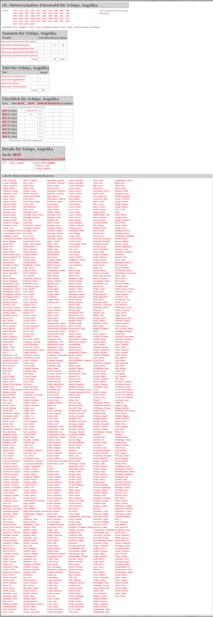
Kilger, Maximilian (55, 384)
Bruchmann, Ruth (10, 416)
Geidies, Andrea (30, 403)
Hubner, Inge (52, 249)
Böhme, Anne (8, 381)
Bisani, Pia (7, 344)
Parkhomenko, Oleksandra (80, 516)
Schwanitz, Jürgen (101, 514)
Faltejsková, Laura (31, 286)
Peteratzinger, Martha (78, 551)
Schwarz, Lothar (100, 527)
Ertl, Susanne (29, 275)
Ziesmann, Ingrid (122, 561)
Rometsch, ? (98, 310)
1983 (15, 13)
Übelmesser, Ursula (123, 307)
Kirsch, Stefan (53, 395)
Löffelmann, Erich (76, 230)
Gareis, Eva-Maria (31, 389)
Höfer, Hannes (53, 207)
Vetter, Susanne (121, 352)
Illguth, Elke (52, 286)
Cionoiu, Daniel (9, 477)
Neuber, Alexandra (76, 416)
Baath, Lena (8, 246)
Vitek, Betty (120, 360)
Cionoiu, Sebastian (11, 482)
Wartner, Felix (121, 421)
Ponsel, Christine (76, 588)
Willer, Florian (121, 500)
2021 (62, 21)
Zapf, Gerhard (121, 553)
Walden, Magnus (122, 416)
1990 (56, 13)
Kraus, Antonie (53, 493)
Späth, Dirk (119, 183)
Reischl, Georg (99, 246)
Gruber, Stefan (29, 495)
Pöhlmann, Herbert (77, 583)
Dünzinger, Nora (10, 598)
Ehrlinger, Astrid (30, 212)
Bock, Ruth (7, 368)
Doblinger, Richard (11, 553)
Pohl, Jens (73, 577)
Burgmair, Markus (10, 440)
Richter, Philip (99, 270)
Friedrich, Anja (29, 371)
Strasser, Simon (121, 244)
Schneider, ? (98, 445)
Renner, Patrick (99, 260)
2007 (38, 18)
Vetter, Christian (122, 344)
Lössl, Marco (74, 246)
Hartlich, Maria (29, 551)
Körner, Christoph (54, 453)
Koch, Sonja (52, 418)
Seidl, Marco (98, 559)
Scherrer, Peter (99, 395)
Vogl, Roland (120, 368)
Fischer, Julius (29, 318)
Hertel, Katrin (53, 188)
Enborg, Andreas (30, 254)
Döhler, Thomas (9, 561)
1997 (38, 16)
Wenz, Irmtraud (121, 458)
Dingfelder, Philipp (11, 543)
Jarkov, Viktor (53, 336)
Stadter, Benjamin (122, 196)
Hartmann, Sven (30, 561)
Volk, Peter (119, 379)
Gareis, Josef (28, 392)
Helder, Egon (29, 596)
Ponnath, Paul (74, 585)
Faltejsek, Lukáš (30, 281)
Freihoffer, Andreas (31, 355)
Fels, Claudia (28, 294)
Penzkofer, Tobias (76, 540)
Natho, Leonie (75, 395)
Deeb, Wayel (8, 522)
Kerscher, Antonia (54, 373)
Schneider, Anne (100, 448)
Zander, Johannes (122, 551)
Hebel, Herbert (29, 580)
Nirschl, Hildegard (76, 442)
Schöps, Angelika (16, 163)
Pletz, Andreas (75, 575)
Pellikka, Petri (75, 532)
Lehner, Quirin (75, 191)
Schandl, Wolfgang (101, 355)
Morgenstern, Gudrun (78, 352)
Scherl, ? (97, 389)
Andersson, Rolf (10, 220)
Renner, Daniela (100, 257)
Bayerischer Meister (10, 83)
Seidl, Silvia (98, 564)
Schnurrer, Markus (101, 453)
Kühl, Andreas (53, 540)
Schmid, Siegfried (101, 429)
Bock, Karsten (9, 365)
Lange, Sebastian (54, 590)
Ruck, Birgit (98, 326)
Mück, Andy (74, 358)
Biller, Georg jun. (10, 336)
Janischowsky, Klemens (57, 328)
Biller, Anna (8, 334)
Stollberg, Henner (122, 230)
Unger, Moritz (121, 315)
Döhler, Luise (8, 559)
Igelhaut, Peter (53, 283)
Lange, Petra (52, 588)
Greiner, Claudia (30, 469)
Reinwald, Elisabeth (101, 241)
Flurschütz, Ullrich (31, 339)
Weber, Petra (120, 424)
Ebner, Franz (28, 188)
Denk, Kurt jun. (9, 530)
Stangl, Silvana (121, 204)
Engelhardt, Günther (32, 265)
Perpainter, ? (74, 543)
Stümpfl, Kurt (121, 257)
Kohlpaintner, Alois (55, 426)
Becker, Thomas (9, 299)
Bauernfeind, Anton (11, 283)
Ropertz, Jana (99, 313)
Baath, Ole (7, 249)
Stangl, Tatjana (121, 207)
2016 (32, 21)
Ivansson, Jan (53, 302)
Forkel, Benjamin (30, 344)
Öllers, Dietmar (75, 498)
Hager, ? (26, 516)
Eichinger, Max (29, 230)
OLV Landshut (48, 163)
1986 (32, 13)
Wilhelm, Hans (121, 495)
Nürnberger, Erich (76, 466)
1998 (44, 16)
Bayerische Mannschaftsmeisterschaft (18, 48)
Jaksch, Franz (53, 315)
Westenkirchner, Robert (125, 471)
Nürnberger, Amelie (77, 463)
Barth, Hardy (8, 262)
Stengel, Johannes (122, 220)
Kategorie (23, 27)
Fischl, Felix (28, 331)
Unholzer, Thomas (122, 320)
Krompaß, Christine (55, 524)
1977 (38, 10)
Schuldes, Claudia (101, 500)
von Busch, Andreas (123, 381)
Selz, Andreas (99, 572)
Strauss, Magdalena (123, 246)
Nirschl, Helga (75, 440)
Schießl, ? (97, 400)
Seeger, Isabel (99, 553)
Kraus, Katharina (54, 495)
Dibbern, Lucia (9, 538)
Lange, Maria (53, 583)
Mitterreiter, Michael (77, 342)
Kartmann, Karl (53, 363)
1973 (15, 10)
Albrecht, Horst (9, 207)
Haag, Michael (29, 503)
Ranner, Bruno (99, 212)
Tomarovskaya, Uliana (124, 289)
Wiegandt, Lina (121, 477)
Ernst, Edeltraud (30, 273)
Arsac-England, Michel (12, 230)
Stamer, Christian (122, 199)
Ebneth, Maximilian (31, 196)
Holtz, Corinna (53, 222)
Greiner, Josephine (31, 471)
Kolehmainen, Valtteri (56, 437)
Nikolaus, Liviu (75, 437)
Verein (38, 27)
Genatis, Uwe (29, 418)
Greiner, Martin (30, 474)
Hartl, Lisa (27, 545)
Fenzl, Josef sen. (30, 302)
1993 (15, 16)
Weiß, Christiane (122, 445)
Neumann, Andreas (77, 424)
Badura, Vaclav (9, 260)
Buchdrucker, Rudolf (12, 429)
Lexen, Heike (74, 212)
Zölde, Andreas (121, 580)
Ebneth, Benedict (30, 193)
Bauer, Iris (7, 275)
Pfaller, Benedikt (76, 561)
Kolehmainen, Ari (54, 432)
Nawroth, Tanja (75, 408)
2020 (56, 21)
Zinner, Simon (121, 577)
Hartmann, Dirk (30, 556)
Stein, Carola (120, 209)
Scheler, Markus (100, 381)
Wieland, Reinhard (123, 485)
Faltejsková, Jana (30, 283)
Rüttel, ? (96, 331)
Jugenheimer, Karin (55, 344)
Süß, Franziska (121, 265)
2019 (50, 21)
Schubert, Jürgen (100, 490)
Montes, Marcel (75, 350)
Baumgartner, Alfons (11, 289)
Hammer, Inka (29, 527)
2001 (62, 16)
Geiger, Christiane (31, 405)
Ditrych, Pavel (9, 551)
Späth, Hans (120, 185)
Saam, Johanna (99, 334)
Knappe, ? (51, 408)
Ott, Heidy (73, 511)
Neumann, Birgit (76, 426)
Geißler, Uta (28, 416)
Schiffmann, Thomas (102, 408)
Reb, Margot (98, 225)
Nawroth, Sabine (76, 405)
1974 (21, 10)
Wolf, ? (118, 519)
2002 (67, 16)
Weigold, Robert (122, 437)
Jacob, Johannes (54, 307)
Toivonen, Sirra (121, 286)
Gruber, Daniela (30, 493)
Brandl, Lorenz (9, 405)
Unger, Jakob (120, 313)
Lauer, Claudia (53, 598)
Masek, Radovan (76, 286)
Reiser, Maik (98, 252)
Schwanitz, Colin (100, 511)
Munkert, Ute (74, 376)
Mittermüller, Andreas (78, 339)
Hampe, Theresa (30, 532)
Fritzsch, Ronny (30, 376)
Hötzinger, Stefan (54, 236)
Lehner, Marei (75, 188)
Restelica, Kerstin (100, 262)
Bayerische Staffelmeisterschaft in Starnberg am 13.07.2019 (33, 159)
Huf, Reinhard (53, 254)
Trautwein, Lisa (121, 297)
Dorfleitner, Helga (10, 567)
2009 (50, 18)
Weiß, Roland (120, 450)
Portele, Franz (74, 590)
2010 (56, 18)
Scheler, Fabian (99, 373)
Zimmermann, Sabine (124, 572)
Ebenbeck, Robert (10, 604)
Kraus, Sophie (53, 500)
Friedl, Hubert (29, 365)
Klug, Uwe (51, 405)
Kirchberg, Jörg (53, 389)
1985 (27, 13)
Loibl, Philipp (74, 233)
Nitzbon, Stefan (75, 453)
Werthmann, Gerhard (124, 469)
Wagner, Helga (121, 405)
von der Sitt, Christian (124, 392)
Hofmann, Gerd (53, 215)
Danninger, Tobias (10, 514)
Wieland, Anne (121, 479)
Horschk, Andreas (54, 230)
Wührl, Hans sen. (122, 540)
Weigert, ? (119, 434)
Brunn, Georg (8, 421)
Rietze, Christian (100, 278)
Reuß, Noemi (98, 265)
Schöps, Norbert (100, 466)
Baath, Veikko (9, 252)
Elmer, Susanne (30, 252)
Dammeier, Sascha (10, 506)
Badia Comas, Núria (11, 254)
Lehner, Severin (75, 193)
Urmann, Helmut (122, 323)
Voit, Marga (120, 373)
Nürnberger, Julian (76, 469)
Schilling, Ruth (99, 413)
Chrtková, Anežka (10, 474)
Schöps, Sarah (99, 471)
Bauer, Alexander (10, 273)
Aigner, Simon (9, 199)
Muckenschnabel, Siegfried (80, 360)
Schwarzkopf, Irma (101, 532)
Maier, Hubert (75, 273)
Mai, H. (72, 267)
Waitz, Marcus (121, 413)
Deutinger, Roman (10, 535)
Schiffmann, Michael (102, 405)
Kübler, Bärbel (53, 532)
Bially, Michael (9, 331)
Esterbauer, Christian (32, 278)
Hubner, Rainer (53, 252)
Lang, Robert (52, 577)
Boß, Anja (7, 403)
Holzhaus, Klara (54, 225)
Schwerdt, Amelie (100, 543)
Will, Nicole (120, 498)
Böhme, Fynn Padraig (12, 384)
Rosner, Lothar (99, 318)
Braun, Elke (8, 410)
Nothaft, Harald (75, 458)
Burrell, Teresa (9, 445)
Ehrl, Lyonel (28, 209)
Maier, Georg (74, 270)
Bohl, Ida (7, 373)
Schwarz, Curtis (100, 524)
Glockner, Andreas (31, 440)
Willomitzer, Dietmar (124, 508)
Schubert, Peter (99, 495)
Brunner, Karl (8, 426)
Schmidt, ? (97, 434)
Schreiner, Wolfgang (101, 487)
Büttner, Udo (8, 450)
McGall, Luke (74, 310)
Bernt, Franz (8, 318)
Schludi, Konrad (100, 421)
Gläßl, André (28, 437)
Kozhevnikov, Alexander (57, 461)
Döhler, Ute (8, 564)
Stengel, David (121, 217)
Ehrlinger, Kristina (31, 217)
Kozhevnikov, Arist (55, 463)
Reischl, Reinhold (100, 249)
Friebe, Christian (30, 360)
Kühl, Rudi (51, 543)
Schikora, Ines (99, 410)
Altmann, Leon (9, 212)
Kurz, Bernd (52, 564)
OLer (15, 27)
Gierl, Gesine (29, 426)
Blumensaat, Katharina (12, 358)
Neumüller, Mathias (77, 434)
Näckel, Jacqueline (77, 384)
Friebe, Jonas (28, 363)
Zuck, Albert (120, 596)
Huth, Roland (53, 278)
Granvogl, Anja (29, 453)
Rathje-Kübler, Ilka (101, 215)
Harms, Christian (30, 543)
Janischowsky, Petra (55, 334)
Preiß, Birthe (74, 598)
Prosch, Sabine (75, 609)
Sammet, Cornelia (101, 336)
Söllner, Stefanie (100, 606)
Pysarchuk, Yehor (100, 199)
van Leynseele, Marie (124, 328)
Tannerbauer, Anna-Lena (125, 273)
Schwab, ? (97, 508)
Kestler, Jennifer (54, 381)
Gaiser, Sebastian (30, 387)
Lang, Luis (51, 575)
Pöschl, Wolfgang (76, 596)
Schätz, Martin (99, 365)
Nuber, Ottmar (75, 461)
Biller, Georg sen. (10, 339)
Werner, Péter (120, 463)
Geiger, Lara (28, 408)
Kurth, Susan (52, 561)
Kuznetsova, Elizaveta (56, 569)
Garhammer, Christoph (33, 395)
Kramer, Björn (53, 479)
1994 (21, 16)
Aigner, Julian (9, 196)
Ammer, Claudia (10, 217)
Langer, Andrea (53, 593)
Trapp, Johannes (122, 294)
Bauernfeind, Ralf (10, 286)
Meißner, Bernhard (77, 318)
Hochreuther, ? (53, 204)
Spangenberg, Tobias (123, 180)
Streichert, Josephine (123, 252)
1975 (27, 10)
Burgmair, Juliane (10, 437)
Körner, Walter (53, 458)
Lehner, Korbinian (76, 185)
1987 (38, 13)
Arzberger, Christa (10, 236)
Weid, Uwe (119, 432)
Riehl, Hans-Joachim (102, 275)
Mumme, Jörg (74, 371)
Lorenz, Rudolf (75, 238)
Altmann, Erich (9, 209)
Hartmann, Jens (30, 559)
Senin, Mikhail (99, 575)
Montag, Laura (75, 347)
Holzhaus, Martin (54, 228)
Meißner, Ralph (75, 323)
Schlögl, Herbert (100, 418)
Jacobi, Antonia (53, 310)
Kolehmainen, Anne (55, 429)
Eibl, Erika (28, 220)
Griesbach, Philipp (31, 477)
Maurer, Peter (74, 305)
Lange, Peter (52, 585)
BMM (41, 103)
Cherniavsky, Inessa (11, 469)
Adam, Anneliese (10, 185)
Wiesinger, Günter (122, 487)
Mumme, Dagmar (76, 368)
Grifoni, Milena (30, 479)
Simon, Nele (98, 590)
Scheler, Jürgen (99, 376)
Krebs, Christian (54, 503)
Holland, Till (52, 220)
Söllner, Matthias (100, 598)
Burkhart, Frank (9, 442)
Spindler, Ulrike (121, 191)
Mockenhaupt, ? (75, 344)
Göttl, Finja (28, 445)
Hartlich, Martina (30, 553)
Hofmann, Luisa (54, 217)
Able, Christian (9, 180)
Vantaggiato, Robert (123, 331)
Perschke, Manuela (77, 545)
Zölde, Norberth (121, 583)
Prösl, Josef (98, 183)
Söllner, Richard (100, 601)
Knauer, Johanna (54, 413)
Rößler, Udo (98, 315)
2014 (21, 21)
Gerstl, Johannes (30, 421)
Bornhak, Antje (9, 397)
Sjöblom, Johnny (100, 596)
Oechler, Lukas (75, 479)
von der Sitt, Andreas (124, 389)
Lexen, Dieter (74, 204)
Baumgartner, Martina (12, 294)
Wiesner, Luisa (121, 493)
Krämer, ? (51, 469)
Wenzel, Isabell (121, 461)
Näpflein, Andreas (76, 387)
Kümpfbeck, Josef (54, 556)
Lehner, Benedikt (76, 183)
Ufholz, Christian (122, 310)
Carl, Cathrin (8, 453)
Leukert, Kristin (75, 201)
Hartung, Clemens (31, 567)
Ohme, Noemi (75, 490)
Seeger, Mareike (100, 556)
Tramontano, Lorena (123, 291)
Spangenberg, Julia (101, 612)
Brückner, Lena (9, 418)
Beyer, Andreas (9, 326)
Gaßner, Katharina (31, 400)
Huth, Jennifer (53, 273)
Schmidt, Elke (99, 437)
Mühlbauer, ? (74, 363)
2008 (44, 18)
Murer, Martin (75, 381)
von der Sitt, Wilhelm (124, 397)
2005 (27, 18)
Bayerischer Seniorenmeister (14, 86)
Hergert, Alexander (31, 612)
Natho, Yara (74, 400)
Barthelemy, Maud (10, 265)
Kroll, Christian (53, 519)
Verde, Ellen (120, 334)
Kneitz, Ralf (52, 416)
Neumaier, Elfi (75, 418)
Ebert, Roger (28, 185)
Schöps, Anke (99, 463)
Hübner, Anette (53, 246)
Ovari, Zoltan (74, 514)
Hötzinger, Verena (54, 238)
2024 (21, 24)
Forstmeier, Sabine (31, 347)
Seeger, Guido (99, 548)
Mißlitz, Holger (75, 336)
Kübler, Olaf (52, 538)
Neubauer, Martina (76, 413)
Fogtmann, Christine (32, 342)
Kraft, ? (50, 466)
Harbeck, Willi (29, 540)
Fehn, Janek (28, 291)
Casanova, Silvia (10, 463)
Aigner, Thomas (9, 201)
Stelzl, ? (118, 212)
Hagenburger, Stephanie (33, 514)
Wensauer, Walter (122, 455)
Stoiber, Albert (121, 225)
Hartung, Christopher (32, 564)
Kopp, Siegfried (54, 445)
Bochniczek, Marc (10, 360)
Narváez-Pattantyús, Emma (80, 389)
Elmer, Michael (29, 249)
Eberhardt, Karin (10, 606)
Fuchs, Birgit (28, 379)
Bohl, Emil (7, 371)
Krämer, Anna (53, 474)
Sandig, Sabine (99, 342)
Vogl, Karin (120, 365)
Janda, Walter (53, 320)
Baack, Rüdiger (9, 241)
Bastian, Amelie (9, 267)
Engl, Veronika (29, 270)
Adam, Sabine (9, 188)
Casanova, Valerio (10, 466)
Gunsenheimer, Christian (34, 500)
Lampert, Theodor (54, 572)
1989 (50, 13)
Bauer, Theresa (9, 278)
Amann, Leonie (9, 215)
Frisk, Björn (28, 373)
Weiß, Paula (120, 448)
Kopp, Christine (54, 442)
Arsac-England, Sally (12, 233)
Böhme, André (9, 379)
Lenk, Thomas (75, 196)
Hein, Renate (28, 585)
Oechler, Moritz (75, 482)
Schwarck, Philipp (101, 522)
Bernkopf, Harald (10, 315)
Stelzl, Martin (120, 215)
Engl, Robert (28, 267)
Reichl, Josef (98, 236)
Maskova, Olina (75, 289)
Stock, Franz (120, 222)
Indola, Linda (53, 291)
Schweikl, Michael (101, 538)
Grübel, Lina (28, 487)
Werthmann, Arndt (122, 466)
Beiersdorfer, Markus (12, 310)
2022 (67, 21)
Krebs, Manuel (53, 511)
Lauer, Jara (51, 601)
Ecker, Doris (28, 199)
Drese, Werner (9, 588)
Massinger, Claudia (77, 294)
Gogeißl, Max (29, 442)
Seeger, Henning (100, 551)
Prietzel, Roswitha (76, 606)
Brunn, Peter (8, 424)
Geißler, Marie (29, 413)
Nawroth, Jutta (75, 403)
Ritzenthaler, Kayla (101, 281)
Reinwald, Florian (101, 244)
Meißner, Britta (75, 320)
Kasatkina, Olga (54, 365)
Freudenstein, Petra (31, 358)
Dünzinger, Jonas (10, 593)
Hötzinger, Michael (55, 233)
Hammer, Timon (30, 530)
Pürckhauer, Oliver (101, 191)
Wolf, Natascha (121, 527)
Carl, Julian (7, 458)
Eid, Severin (28, 236)
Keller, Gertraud (54, 371)
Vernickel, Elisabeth (123, 339)
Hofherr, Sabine (53, 212)
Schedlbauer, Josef (101, 368)
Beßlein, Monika (10, 323)
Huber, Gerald (53, 241)
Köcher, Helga (53, 421)
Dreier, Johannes (10, 583)
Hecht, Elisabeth (30, 583)
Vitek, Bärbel (120, 358)
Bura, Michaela (9, 432)
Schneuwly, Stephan (101, 450)
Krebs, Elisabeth (54, 508)
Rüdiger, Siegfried (101, 328)
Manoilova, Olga (76, 278)
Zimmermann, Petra (123, 569)
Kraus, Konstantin (54, 498)
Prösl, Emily (98, 180)
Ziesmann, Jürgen (122, 564)
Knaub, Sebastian (54, 410)
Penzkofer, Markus (77, 538)
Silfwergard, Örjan (101, 583)
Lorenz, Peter (74, 236)
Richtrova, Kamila (101, 273)
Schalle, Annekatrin (101, 350)
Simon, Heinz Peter (101, 588)
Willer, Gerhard (121, 503)
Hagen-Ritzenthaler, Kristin (35, 511)
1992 (67, 13)
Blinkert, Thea (9, 350)
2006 (32, 18)
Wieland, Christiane (123, 482)
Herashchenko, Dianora (33, 604)
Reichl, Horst (98, 233)
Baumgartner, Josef (11, 291)
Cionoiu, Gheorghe (11, 479)
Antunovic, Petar (10, 225)
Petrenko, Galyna (76, 559)
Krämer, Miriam (54, 487)
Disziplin (46, 27)
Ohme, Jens (73, 487)
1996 (32, 16)
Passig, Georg (74, 522)
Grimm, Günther (30, 482)
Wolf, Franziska (121, 522)
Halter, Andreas (30, 522)
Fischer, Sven (29, 328)
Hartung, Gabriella (31, 569)
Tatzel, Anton (120, 275)
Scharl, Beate (98, 358)
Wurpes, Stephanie (123, 543)
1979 (50, 10)
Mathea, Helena (75, 299)
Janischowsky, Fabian (56, 326)
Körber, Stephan (54, 448)
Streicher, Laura (121, 249)
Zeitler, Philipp (121, 556)
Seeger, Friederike (101, 545)
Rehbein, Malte (99, 228)
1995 (27, 16)
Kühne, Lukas (53, 551)
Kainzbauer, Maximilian (57, 355)
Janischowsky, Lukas (56, 331)
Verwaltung (94, 27)
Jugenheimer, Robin (55, 350)
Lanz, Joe (51, 596)
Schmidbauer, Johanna (102, 432)
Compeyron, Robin (11, 495)
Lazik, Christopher (55, 612)
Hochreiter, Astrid (54, 201)
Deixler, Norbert (10, 524)
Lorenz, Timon (75, 241)
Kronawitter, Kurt (54, 527)
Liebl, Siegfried (75, 222)
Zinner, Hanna (121, 575)
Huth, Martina (53, 275)
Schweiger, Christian (102, 535)
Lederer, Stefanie (76, 180)
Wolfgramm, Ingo (122, 530)
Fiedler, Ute (28, 313)
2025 (27, 24)
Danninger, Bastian (11, 511)
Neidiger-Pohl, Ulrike (78, 410)
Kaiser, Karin (52, 358)
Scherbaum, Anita (100, 387)
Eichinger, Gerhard (31, 228)
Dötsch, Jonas (8, 580)
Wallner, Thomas (122, 418)
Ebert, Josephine (30, 180)
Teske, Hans (120, 278)
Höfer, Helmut (53, 209)
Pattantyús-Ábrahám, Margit (81, 527)
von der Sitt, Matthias (124, 395)
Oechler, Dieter (75, 471)
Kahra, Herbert (53, 352)
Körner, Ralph (53, 455)
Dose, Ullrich (8, 575)
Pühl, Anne (98, 185)
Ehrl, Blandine (29, 207)
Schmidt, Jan (98, 440)
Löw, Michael (74, 252)
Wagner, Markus (122, 408)
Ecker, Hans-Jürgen (31, 201)
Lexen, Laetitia (75, 215)
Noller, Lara (74, 455)
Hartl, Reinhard (30, 548)
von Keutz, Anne (122, 400)
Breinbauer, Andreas (11, 413)
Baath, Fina (7, 244)
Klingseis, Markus (55, 403)
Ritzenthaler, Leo (100, 283)
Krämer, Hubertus (54, 482)
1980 (56, 10)
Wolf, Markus (120, 524)
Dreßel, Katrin (9, 590)
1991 (62, 13)
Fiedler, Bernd (29, 310)
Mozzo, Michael (76, 355)
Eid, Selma (28, 233)
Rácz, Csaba (98, 204)
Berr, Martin (8, 320)
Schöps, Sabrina (100, 469)
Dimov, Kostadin (10, 540)
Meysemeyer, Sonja (77, 328)
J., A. (49, 305)
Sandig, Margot (99, 339)
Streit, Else (119, 254)
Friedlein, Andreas (31, 368)
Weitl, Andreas (121, 453)
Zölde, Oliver (120, 585)
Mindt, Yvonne (75, 334)
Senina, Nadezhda (101, 577)
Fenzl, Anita (28, 297)
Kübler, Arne (52, 530)
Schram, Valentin (100, 485)
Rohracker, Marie (100, 302)
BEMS (56, 103)
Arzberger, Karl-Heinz (12, 238)
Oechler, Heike (75, 474)
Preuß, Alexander (76, 604)
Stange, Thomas (121, 201)
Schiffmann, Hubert (101, 403)
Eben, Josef (7, 601)
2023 (15, 24)
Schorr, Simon (99, 479)
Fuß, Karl (27, 384)
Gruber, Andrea (29, 490)
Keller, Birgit (52, 368)
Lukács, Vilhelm (76, 257)
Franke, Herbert (30, 352)
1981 (62, 10)
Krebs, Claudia (53, 506)
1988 (44, 13)
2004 (21, 18)
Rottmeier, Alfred (100, 323)
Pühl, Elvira (98, 188)
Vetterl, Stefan (121, 355)
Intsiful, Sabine (53, 294)
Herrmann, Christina (56, 183)
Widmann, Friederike (124, 474)
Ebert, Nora (28, 183)
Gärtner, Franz (29, 397)
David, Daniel (8, 516)
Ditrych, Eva (8, 545)
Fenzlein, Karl (29, 305)
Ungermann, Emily (123, 318)
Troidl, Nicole (121, 302)
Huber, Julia (52, 244)
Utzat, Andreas (121, 326)
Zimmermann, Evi (122, 567)
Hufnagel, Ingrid (54, 260)
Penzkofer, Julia (75, 535)
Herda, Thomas (29, 609)
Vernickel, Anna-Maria (124, 336)
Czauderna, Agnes (10, 500)
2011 (62, 18)
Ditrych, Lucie (9, 548)
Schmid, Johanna (100, 426)
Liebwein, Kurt (75, 228)
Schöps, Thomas (100, 474)
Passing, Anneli (75, 524)
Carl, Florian (8, 455)
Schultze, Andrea (43, 165)
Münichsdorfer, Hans (78, 373)
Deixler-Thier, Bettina (12, 527)
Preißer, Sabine (75, 601)
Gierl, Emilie (28, 424)
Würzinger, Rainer (122, 545)
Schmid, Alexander (101, 424)
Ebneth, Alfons (29, 191)
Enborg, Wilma (29, 262)
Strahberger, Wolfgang (124, 236)
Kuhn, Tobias (52, 545)
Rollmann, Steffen (101, 307)
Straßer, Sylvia (121, 238)
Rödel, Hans (98, 291)
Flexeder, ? (28, 336)
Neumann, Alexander (78, 421)
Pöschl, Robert (75, 593)
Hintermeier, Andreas (56, 199)
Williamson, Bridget (123, 506)
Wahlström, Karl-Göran (125, 410)
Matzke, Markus (76, 302)
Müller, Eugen (75, 365)
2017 (38, 21)
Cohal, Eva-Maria (10, 490)
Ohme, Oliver (74, 493)
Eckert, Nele (28, 204)
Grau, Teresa (28, 455)
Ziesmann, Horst (122, 559)
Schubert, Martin (100, 493)
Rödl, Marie (98, 299)
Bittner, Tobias (9, 347)
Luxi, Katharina (75, 265)
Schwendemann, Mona (103, 540)
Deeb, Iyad (7, 519)
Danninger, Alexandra (12, 508)
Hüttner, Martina (54, 281)
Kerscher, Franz (53, 376)
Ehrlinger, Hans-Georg (33, 215)
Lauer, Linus (52, 604)
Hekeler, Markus (30, 593)
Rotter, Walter (99, 320)
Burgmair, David (10, 434)
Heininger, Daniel (31, 588)
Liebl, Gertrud (75, 220)
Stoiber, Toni (120, 228)
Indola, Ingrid (53, 289)
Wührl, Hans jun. (122, 538)
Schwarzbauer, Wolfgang (103, 530)
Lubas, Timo (74, 254)
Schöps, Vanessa (100, 477)
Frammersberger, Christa (33, 350)
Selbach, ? (97, 569)
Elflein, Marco (29, 246)
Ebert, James (8, 612)
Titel (76, 27)
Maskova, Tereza (76, 291)
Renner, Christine (100, 254)
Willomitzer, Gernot (123, 511)
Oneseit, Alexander (77, 500)
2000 (56, 16)
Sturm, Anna (120, 260)
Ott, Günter (73, 508)
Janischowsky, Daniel (56, 323)
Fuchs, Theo (28, 381)
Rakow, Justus (99, 207)
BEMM (48, 103)
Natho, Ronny (74, 397)
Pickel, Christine (76, 567)
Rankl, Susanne (99, 209)
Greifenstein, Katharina (33, 461)
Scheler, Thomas (100, 384)
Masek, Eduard (75, 283)
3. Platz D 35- (31, 110)
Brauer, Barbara (9, 408)
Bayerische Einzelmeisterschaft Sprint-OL (20, 55)
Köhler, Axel (52, 424)
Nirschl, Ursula (75, 445)
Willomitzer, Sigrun (123, 514)
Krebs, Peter (52, 514)
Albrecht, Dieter (9, 204)
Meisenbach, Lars (76, 315)
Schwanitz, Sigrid (100, 519)
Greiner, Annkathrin (31, 466)
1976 (32, 10)
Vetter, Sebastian (122, 350)
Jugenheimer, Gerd (55, 342)
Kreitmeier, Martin (55, 516)
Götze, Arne (28, 448)
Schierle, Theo (99, 397)
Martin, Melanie (75, 281)
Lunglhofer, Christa (77, 260)
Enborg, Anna (29, 257)
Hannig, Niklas (29, 535)
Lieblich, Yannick (76, 225)
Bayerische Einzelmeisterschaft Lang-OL (19, 41)
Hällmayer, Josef (30, 519)
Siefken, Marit (99, 580)
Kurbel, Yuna (52, 559)
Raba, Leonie (98, 201)
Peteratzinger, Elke (77, 548)
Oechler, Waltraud (76, 485)
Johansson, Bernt (54, 339)
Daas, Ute (7, 503)
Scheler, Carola (99, 371)
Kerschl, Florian (54, 379)
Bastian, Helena (9, 270)
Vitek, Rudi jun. (121, 363)
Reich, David (98, 230)
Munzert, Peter (75, 379)
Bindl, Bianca (8, 342)
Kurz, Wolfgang (54, 567)
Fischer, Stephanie (31, 326)
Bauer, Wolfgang (10, 281)
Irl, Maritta (51, 297)
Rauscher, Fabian (100, 222)
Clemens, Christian (11, 485)
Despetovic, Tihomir (11, 532)
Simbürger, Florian (101, 585)
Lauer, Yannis (53, 606)
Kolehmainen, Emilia (56, 434)
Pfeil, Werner (74, 564)
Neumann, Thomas (77, 432)
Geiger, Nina (28, 410)
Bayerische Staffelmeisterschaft (15, 45)
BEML (21, 103)
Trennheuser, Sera (122, 299)
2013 (15, 21)
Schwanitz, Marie (100, 516)
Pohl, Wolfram (75, 580)
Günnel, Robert (29, 498)
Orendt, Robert (75, 503)
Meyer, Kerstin (75, 326)
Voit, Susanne (120, 376)
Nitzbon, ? (73, 450)
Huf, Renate (52, 257)
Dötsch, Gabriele (10, 577)
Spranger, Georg (122, 193)
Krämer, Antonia (54, 477)
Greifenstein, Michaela (33, 463)
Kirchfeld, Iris (53, 392)
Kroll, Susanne (53, 522)
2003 (15, 18)
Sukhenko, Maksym (123, 262)
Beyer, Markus (9, 328)
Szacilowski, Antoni (123, 270)
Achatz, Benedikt (10, 183)
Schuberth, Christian (102, 498)
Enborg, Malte (29, 260)
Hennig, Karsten (30, 601)
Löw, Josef (73, 249)
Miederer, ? (73, 331)
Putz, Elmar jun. (100, 196)
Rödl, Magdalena (100, 297)
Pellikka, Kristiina (76, 530)
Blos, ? (5, 352)
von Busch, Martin (123, 384)
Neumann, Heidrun (77, 429)
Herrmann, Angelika (55, 180)
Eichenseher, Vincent (32, 225)
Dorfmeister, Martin (11, 572)
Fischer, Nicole (29, 323)
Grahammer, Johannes (32, 450)
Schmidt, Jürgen (100, 442)
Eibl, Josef (27, 222)
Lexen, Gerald (75, 207)
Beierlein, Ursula (10, 302)
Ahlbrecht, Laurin (10, 191)
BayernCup (104, 13)
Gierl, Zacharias (30, 432)
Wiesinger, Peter (122, 490)
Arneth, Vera (8, 228)
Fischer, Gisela (29, 315)
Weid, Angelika (121, 426)
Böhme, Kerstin (9, 392)
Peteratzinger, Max (77, 553)
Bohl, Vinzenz (9, 376)
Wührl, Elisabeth (122, 535)
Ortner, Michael (75, 506)
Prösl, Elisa (73, 612)
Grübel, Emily (29, 485)
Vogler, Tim (120, 371)
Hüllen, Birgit (53, 262)
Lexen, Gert (74, 209)
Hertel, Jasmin (53, 185)
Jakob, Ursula (53, 313)
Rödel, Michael (99, 294)
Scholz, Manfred (100, 458)
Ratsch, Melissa (100, 217)
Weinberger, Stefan (123, 440)
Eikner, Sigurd (29, 238)
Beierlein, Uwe (9, 305)
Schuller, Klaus (99, 503)
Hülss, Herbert (53, 267)
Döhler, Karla (8, 556)
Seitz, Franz (98, 567)
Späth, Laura (120, 188)
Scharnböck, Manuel (102, 363)
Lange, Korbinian (54, 580)
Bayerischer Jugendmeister (13, 79)
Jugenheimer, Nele (55, 347)
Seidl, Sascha (98, 561)
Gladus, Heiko (29, 434)
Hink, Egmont (53, 196)
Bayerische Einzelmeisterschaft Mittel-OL (20, 52)
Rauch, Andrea (99, 220)
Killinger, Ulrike (54, 387)
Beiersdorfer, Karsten (12, 307)
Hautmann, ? (28, 575)
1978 (44, 10)
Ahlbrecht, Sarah (10, 193)
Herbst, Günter (29, 606)
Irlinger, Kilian (53, 299)
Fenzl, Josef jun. (30, 299)
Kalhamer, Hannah (55, 360)
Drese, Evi (7, 585)
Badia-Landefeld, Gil (12, 257)
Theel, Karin (120, 281)
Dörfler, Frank (9, 569)
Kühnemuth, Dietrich (56, 553)
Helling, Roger (29, 598)
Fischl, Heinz (29, 334)
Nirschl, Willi (74, 448)
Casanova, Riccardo (11, 461)
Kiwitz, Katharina (54, 397)
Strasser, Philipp (122, 241)
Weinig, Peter (120, 442)
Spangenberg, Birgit (101, 609)
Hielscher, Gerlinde (55, 193)
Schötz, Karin (99, 482)
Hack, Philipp (29, 508)
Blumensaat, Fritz (10, 355)
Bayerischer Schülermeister (13, 76)
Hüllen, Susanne (54, 265)
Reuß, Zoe (97, 267)
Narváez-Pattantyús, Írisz (79, 392)
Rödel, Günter (99, 289)
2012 (67, 18)
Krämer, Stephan (54, 490)
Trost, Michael (121, 305)
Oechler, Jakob (75, 477)
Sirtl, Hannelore (100, 593)
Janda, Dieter (52, 318)
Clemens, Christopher (12, 487)
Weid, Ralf (119, 429)
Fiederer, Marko (30, 307)
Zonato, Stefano (121, 590)
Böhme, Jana (8, 387)
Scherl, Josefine (100, 392)
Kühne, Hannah (53, 548)
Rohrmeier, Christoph (102, 305)
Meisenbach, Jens (76, 313)
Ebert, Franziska (10, 609)
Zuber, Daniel (120, 593)
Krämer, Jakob (53, 485)
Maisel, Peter (74, 275)
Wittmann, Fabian (122, 516)
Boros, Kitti (8, 400)
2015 (27, 21)
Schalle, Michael (100, 352)
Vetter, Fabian (121, 347)
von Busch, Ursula (122, 387)
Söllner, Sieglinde (100, 604)
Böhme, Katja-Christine (13, 389)
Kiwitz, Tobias (53, 400)
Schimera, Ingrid (100, 416)
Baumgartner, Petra (11, 297)
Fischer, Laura (29, 320)
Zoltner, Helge (121, 588)
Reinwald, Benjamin (102, 238)
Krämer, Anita (53, 471)
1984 (21, 13)
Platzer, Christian (76, 569)
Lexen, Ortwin (75, 217)
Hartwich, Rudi (29, 572)
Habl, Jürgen (28, 506)
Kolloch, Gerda (53, 440)
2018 (44, 21)
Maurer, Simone (75, 307)
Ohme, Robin (74, 495)
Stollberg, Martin (122, 233)
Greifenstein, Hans (31, 458)
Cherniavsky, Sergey (11, 471)
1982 (67, 10)
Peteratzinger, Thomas (78, 556)
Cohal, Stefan (8, 493)
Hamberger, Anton (31, 524)
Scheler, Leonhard (101, 379)
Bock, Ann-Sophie (10, 363)
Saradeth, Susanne (101, 347)
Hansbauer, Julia (30, 538)
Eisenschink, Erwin (31, 241)
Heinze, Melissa (30, 590)
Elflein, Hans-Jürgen (32, 244)
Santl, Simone (99, 344)
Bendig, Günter (9, 313)
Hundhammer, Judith (56, 270)
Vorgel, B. (119, 403)
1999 (50, 16)
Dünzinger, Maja (10, 596)
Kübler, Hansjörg (54, 535)
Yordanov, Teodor (122, 548)
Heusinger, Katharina (56, 191)
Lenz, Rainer (74, 199)
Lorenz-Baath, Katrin (78, 244)
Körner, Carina (53, 450)
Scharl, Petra (98, 360)
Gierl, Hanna (28, 429)
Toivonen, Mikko (122, 283)
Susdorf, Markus (122, 267)
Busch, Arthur (8, 448)
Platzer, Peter (74, 572)
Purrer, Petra (98, 193)
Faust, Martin (29, 289)
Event (31, 27)
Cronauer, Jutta (9, 498)
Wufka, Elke (120, 532)
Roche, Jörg (98, 286)
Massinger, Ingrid (76, 297)
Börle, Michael (9, 395)
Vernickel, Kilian (122, 342)
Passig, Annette (75, 519)
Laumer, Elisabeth (55, 609)
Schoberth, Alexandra (102, 455)
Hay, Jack (27, 577)
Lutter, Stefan (74, 262)
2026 (32, 24)
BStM (31, 103)
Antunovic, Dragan (11, 222)
